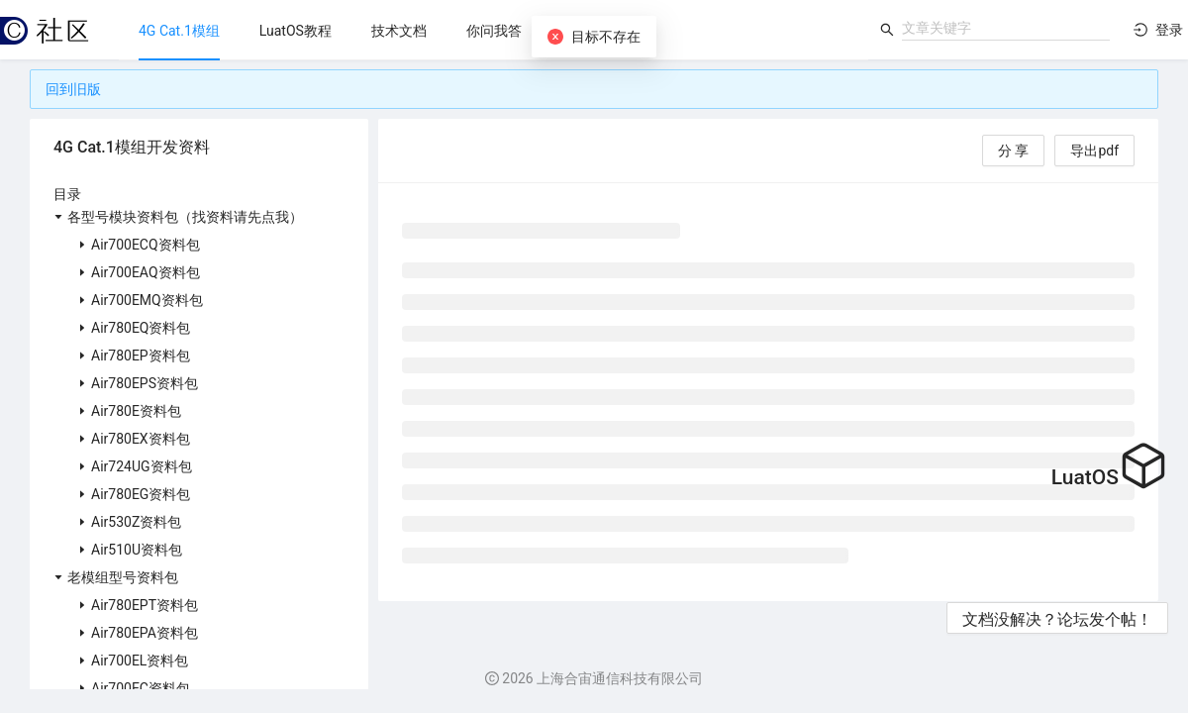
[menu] (493, 30)
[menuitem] (179, 30)
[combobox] (1006, 28)
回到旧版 (73, 89)
